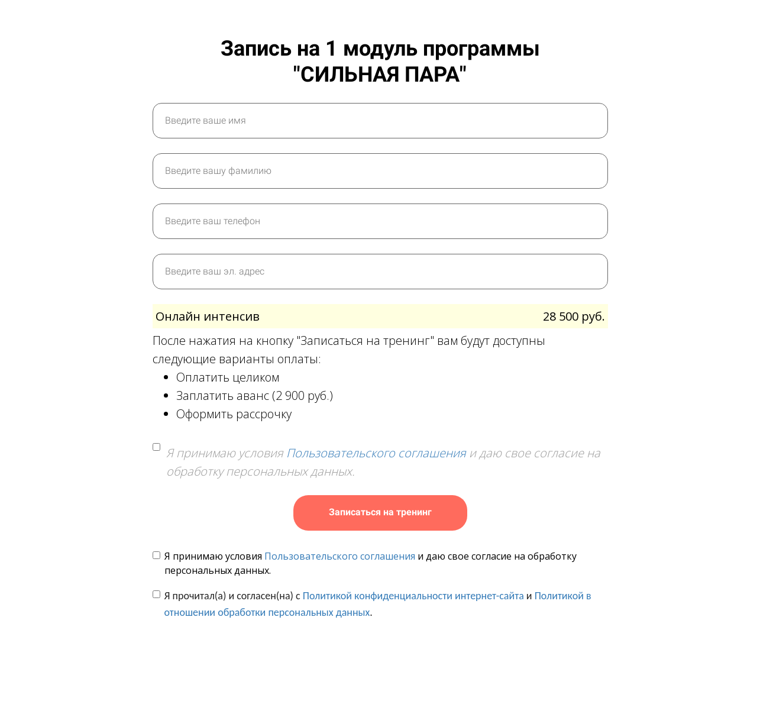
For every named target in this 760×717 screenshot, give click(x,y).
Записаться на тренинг (380, 512)
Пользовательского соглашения (376, 453)
